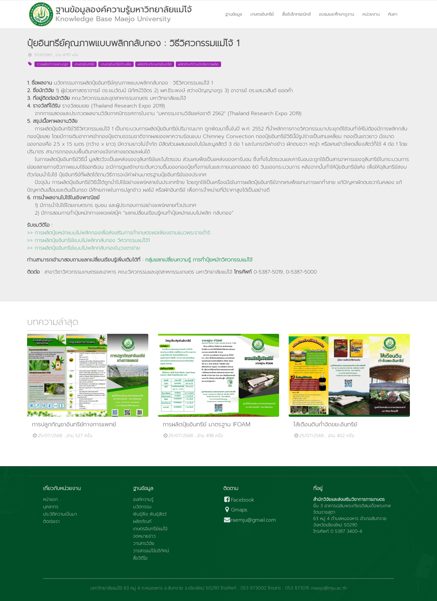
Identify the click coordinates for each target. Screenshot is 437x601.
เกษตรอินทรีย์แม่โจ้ (150, 529)
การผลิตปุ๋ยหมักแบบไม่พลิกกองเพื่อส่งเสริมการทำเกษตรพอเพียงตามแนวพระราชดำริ (122, 233)
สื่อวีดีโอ (140, 558)
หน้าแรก (50, 499)
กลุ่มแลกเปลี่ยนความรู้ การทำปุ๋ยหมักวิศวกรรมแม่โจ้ (198, 260)
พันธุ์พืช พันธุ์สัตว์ (150, 514)
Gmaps (235, 510)
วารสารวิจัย (143, 543)
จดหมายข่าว (144, 536)
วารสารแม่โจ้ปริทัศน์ (151, 551)
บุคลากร (50, 507)
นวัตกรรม (142, 507)
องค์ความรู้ (143, 499)
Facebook (238, 500)
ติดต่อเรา (51, 521)
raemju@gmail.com (249, 520)
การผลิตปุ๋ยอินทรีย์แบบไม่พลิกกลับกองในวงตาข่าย (87, 248)
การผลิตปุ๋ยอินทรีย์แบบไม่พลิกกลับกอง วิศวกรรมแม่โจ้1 (92, 240)
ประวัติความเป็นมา (60, 514)
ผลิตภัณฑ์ (142, 521)
